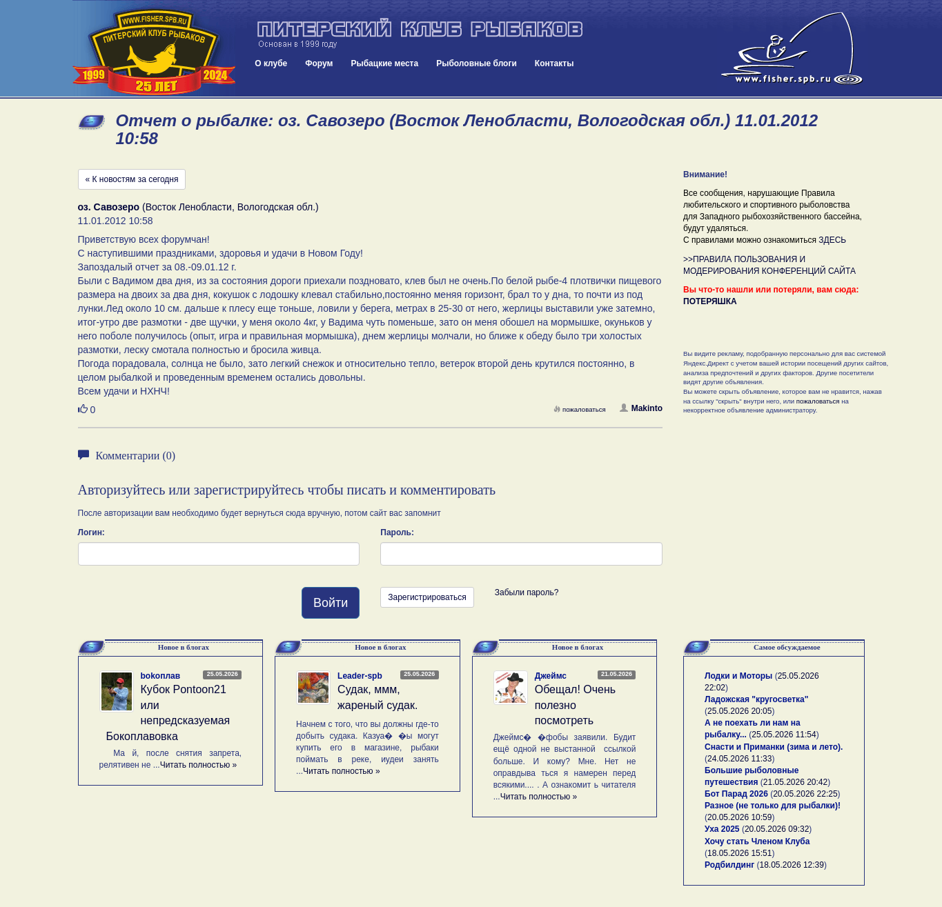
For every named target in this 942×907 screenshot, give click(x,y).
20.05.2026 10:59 (739, 817)
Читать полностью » (198, 765)
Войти (330, 603)
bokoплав (161, 676)
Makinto (641, 408)
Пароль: (397, 532)
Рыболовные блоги (476, 63)
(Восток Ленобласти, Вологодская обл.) (198, 206)
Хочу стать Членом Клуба (757, 841)
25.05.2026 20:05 (739, 711)
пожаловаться (579, 409)
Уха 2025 (722, 829)
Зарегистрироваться (427, 597)
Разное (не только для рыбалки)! (773, 805)
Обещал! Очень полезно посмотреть (575, 705)
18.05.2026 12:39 (792, 865)
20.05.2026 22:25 (805, 794)
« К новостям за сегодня (132, 179)
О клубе (271, 63)
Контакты (554, 63)
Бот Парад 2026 (736, 794)
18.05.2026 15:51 (739, 853)
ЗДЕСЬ (832, 240)
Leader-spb (359, 676)
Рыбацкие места (384, 63)
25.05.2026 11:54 (784, 734)
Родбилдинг (729, 865)
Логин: (91, 532)
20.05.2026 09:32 (777, 829)
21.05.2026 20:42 (795, 782)
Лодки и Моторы (738, 676)
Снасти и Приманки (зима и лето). (774, 747)
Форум (319, 63)
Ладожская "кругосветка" (756, 699)
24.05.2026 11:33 (739, 759)
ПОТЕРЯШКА (710, 301)
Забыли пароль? (527, 592)
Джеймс (551, 676)
